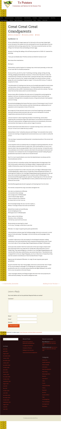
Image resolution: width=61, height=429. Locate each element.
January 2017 (13, 367)
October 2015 (13, 383)
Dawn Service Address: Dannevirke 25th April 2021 (35, 346)
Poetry (35, 20)
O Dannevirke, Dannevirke (10, 284)
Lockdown (31, 35)
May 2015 (12, 393)
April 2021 (12, 353)
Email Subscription (18, 17)
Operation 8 (31, 381)
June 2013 (12, 413)
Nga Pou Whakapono (18, 20)
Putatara (38, 35)
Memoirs (11, 20)
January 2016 (13, 379)
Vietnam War (44, 20)
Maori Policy (53, 17)
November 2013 (13, 402)
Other (29, 383)
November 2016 (13, 369)
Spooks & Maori (31, 397)
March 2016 (12, 376)
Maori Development (32, 371)
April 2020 (12, 356)
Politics (30, 390)
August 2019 (12, 358)
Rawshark (30, 392)
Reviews (39, 20)
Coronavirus (25, 35)
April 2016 (12, 374)
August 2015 (12, 388)
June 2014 (12, 397)
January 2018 (13, 363)
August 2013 (12, 409)
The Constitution (32, 404)
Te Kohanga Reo (32, 402)
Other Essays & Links (28, 20)
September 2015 (13, 386)
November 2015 (13, 381)
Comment (11, 298)
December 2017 (13, 365)
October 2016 (13, 372)
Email (10, 319)
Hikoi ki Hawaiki (31, 367)
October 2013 (13, 404)
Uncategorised (17, 35)
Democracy (31, 362)
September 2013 (13, 406)
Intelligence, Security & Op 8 (44, 17)
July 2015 (12, 390)
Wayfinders (31, 409)
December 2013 (13, 400)
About (2, 17)
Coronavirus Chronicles (9, 17)
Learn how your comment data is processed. (31, 332)
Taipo (29, 399)
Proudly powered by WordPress (30, 418)
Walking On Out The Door (51, 284)
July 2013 (12, 411)
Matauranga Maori (4, 20)
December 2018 (13, 360)
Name (10, 316)
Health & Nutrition (27, 17)
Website (10, 322)
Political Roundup (32, 388)
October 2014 (13, 395)
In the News (35, 17)
